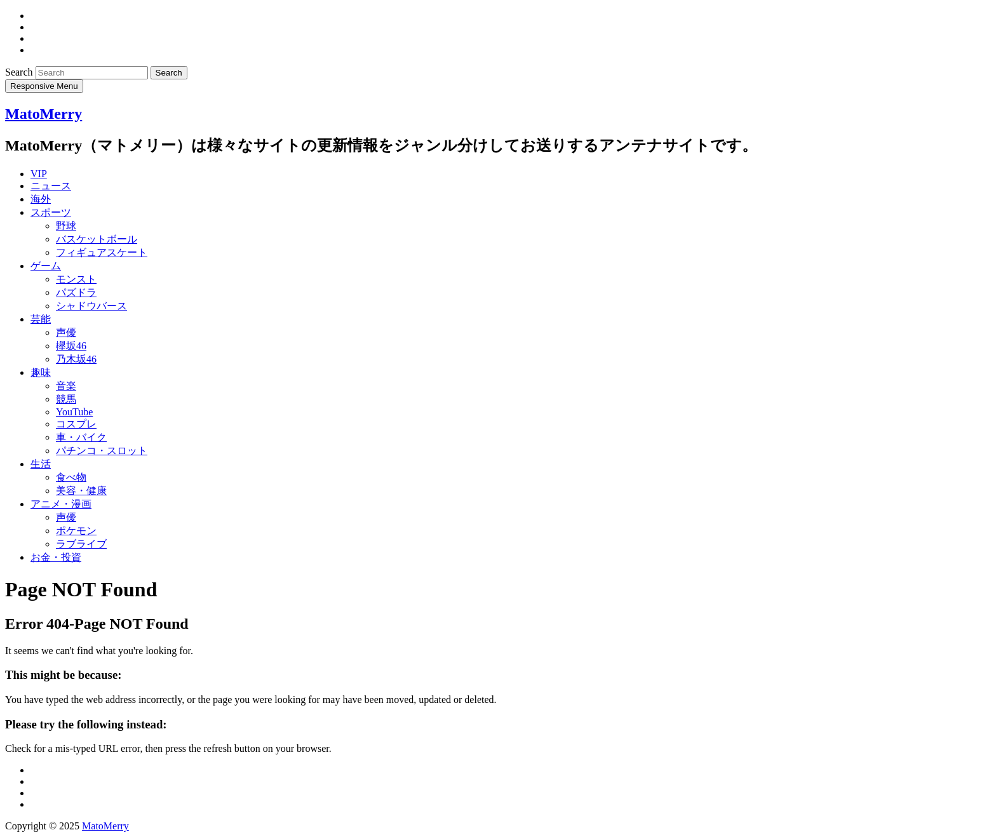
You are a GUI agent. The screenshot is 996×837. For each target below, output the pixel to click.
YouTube (74, 411)
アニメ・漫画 (60, 504)
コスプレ (76, 423)
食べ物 (71, 477)
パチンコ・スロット (101, 450)
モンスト (76, 279)
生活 (40, 464)
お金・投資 (55, 557)
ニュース (50, 185)
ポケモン (76, 530)
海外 (40, 199)
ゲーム (45, 265)
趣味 (40, 372)
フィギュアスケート (101, 252)
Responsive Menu (44, 86)
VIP (38, 173)
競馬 (66, 399)
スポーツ (50, 212)
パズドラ (76, 292)
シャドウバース (91, 305)
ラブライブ (81, 544)
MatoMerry (43, 113)
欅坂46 (71, 345)
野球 (66, 225)
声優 (66, 332)
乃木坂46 (76, 359)
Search (20, 72)
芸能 (40, 319)
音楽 (66, 385)
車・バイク (81, 437)
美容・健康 (81, 490)
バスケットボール (96, 239)
